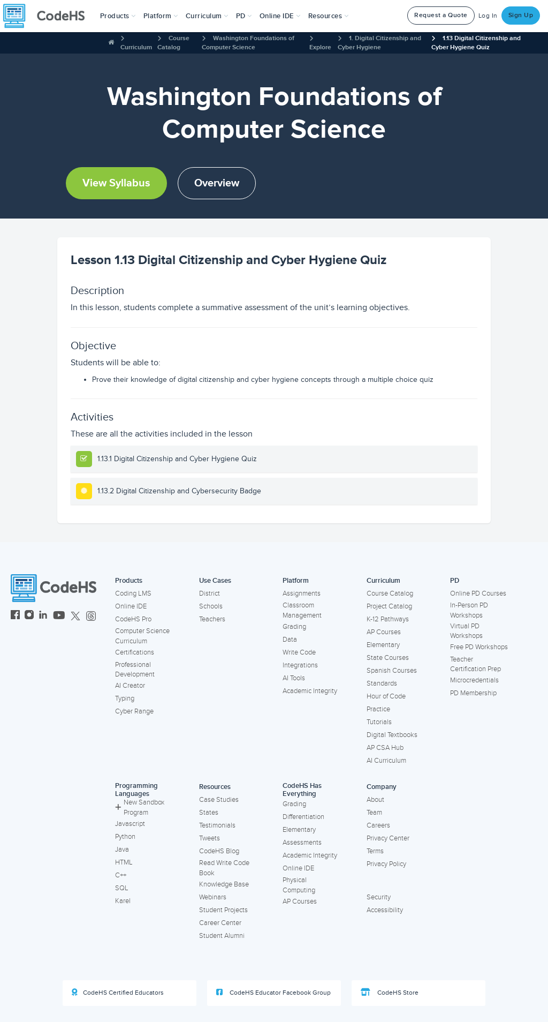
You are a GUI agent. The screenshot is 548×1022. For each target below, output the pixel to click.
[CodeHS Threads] (91, 616)
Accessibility (385, 910)
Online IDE (131, 606)
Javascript (130, 824)
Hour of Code (386, 696)
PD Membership (473, 693)
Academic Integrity (310, 691)
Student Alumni (222, 935)
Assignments (302, 593)
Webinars (212, 897)
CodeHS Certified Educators (118, 992)
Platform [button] (160, 16)
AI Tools (294, 678)
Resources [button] (328, 16)
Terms (375, 851)
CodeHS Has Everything (302, 790)
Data (290, 639)
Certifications (134, 652)
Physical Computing (299, 885)
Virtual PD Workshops (466, 631)
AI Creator (130, 685)
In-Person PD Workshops (469, 610)
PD (454, 580)
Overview (216, 183)
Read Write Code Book (224, 868)
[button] (118, 16)
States (208, 812)
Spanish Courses (392, 670)
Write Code (299, 652)
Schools (211, 606)
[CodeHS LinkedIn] (43, 616)
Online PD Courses (478, 593)
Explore (320, 47)
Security (379, 897)
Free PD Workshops (479, 647)
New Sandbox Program (139, 807)
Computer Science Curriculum (142, 636)
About (375, 799)
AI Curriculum (386, 760)
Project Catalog (389, 606)
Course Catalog (390, 593)
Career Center (220, 923)
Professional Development (135, 669)
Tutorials (379, 722)
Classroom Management (302, 610)
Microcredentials (474, 680)
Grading (294, 626)
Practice (378, 709)
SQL (121, 888)
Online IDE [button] (280, 16)
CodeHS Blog (219, 851)
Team (374, 812)
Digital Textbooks (392, 735)
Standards (382, 683)
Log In (488, 16)
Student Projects (223, 910)
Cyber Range (134, 711)
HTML (124, 862)
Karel (123, 901)
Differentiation (303, 817)
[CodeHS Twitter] (75, 616)
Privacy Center (388, 838)
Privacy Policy (386, 864)
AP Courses (384, 632)
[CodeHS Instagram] (29, 616)
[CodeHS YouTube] (59, 616)
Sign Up (521, 15)
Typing (124, 698)
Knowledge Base (224, 884)
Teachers (212, 619)
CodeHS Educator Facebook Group (273, 992)
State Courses (388, 657)
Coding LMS (133, 593)
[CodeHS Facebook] (15, 616)
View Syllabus (116, 183)
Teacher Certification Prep (475, 664)
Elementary (383, 645)
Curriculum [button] (207, 16)
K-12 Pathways (388, 619)
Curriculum (136, 47)
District (209, 593)
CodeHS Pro (133, 619)
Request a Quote (441, 15)
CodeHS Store (389, 992)
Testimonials (217, 825)
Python (125, 836)
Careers (378, 825)
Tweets (209, 838)
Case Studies (219, 799)
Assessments (302, 842)
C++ (120, 875)
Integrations (300, 665)
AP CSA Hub (385, 747)
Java (122, 849)
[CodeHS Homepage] (48, 16)
